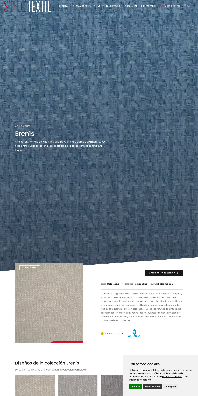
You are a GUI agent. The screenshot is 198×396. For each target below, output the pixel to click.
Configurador (113, 5)
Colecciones (22, 126)
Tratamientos (82, 5)
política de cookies (172, 376)
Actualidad (131, 5)
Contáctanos (150, 5)
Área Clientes (171, 5)
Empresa (64, 5)
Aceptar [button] (136, 386)
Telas (98, 5)
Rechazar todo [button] (152, 386)
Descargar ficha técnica (164, 272)
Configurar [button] (170, 386)
